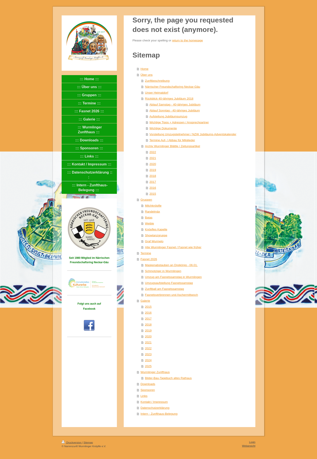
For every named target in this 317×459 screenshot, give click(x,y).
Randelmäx (152, 211)
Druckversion (72, 442)
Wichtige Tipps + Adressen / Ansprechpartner (179, 122)
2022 (152, 152)
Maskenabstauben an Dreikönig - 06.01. (171, 265)
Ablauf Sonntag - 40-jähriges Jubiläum (174, 110)
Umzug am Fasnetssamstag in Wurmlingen (173, 277)
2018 (152, 176)
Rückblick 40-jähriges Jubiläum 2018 (169, 98)
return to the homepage (187, 40)
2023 (148, 354)
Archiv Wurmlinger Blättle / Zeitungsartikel (172, 146)
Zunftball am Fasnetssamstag (164, 289)
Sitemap (88, 442)
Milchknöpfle (153, 205)
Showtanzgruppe (156, 235)
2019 (152, 170)
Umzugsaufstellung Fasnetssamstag (169, 283)
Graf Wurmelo (154, 241)
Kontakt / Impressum (154, 401)
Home (144, 68)
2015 (152, 193)
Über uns (146, 74)
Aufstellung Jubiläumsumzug (168, 116)
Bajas (149, 217)
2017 (152, 181)
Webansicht (248, 445)
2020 (152, 164)
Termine (145, 253)
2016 (152, 187)
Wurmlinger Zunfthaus (155, 372)
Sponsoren (147, 390)
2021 (152, 158)
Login (252, 441)
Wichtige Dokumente (163, 128)
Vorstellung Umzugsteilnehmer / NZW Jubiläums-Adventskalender (192, 134)
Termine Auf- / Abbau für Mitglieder (172, 140)
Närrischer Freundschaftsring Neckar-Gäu (172, 86)
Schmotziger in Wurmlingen (163, 271)
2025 (148, 366)
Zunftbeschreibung (157, 80)
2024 (148, 360)
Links (143, 396)
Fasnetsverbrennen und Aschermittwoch (171, 294)
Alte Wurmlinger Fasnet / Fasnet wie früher (173, 247)
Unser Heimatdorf (156, 92)
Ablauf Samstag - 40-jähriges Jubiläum (175, 104)
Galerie (145, 300)
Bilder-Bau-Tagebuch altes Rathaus (168, 378)
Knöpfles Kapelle (156, 229)
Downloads (147, 384)
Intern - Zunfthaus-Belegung (158, 413)
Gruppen (146, 199)
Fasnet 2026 (148, 259)
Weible (149, 223)
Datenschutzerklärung (154, 407)
